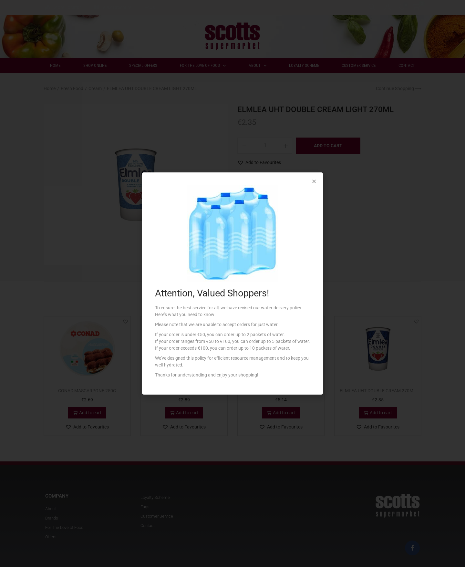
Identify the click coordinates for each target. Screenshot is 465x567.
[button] (314, 181)
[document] (232, 283)
